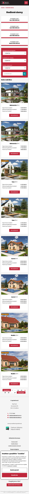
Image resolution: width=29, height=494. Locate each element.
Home (2, 7)
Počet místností (7, 65)
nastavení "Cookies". (12, 466)
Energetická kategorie (9, 50)
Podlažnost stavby (8, 57)
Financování (14, 441)
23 (21, 390)
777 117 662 (11, 413)
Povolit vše (14, 475)
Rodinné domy (10, 7)
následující (21, 392)
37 (15, 392)
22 (18, 390)
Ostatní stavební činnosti (14, 446)
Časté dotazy (14, 444)
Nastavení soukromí (21, 492)
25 (5, 392)
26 (8, 392)
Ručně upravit (14, 470)
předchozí (7, 390)
